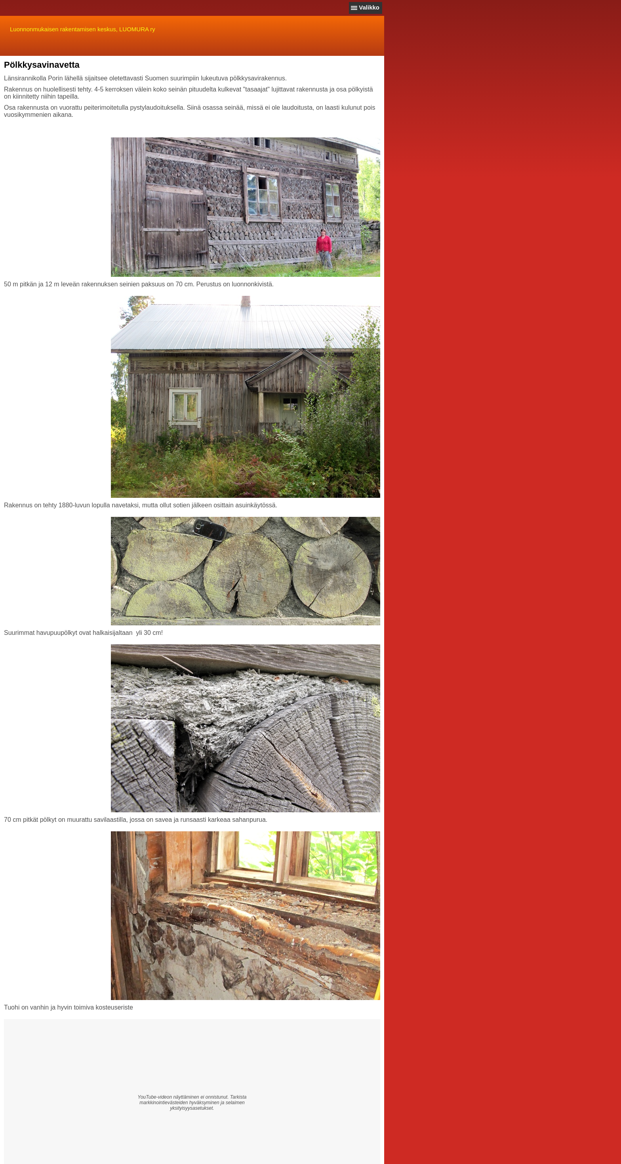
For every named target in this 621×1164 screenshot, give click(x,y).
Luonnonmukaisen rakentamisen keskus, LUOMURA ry (82, 29)
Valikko (369, 7)
